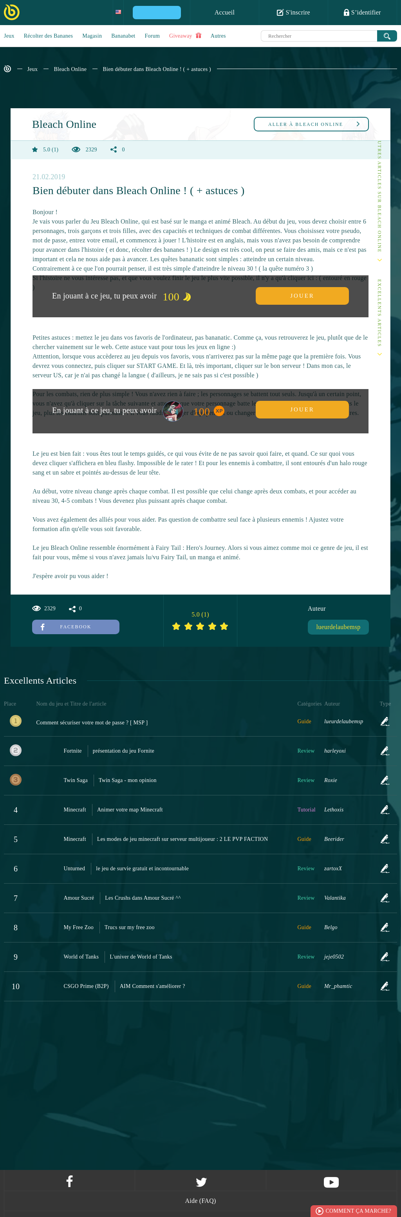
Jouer (302, 296)
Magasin (92, 36)
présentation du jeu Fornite (123, 751)
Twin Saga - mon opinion (128, 780)
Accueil (225, 12)
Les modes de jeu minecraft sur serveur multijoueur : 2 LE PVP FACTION (182, 839)
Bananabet (123, 36)
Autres (218, 36)
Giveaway (185, 36)
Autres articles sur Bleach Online (379, 194)
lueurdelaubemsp (338, 627)
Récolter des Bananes (48, 36)
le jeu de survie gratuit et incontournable (142, 868)
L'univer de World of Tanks (141, 957)
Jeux (9, 36)
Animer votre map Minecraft (130, 810)
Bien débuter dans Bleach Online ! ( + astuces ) (157, 69)
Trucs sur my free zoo (130, 927)
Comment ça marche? (358, 1211)
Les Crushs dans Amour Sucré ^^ (143, 898)
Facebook (66, 626)
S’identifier (362, 12)
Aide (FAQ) (200, 1200)
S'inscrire (293, 12)
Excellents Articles (379, 313)
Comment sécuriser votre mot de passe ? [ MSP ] (92, 723)
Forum (152, 36)
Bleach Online (70, 69)
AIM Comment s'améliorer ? (152, 986)
